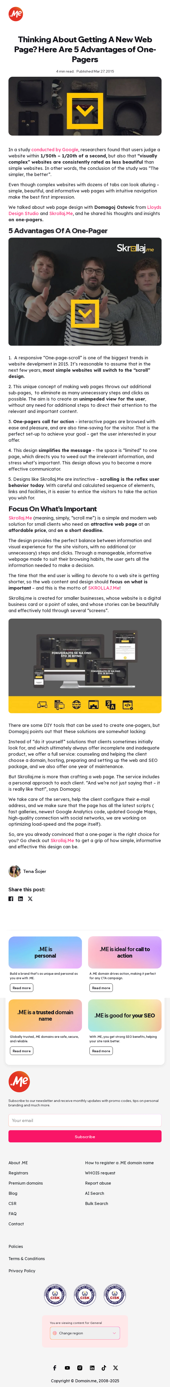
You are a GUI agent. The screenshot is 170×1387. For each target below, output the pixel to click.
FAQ (12, 1213)
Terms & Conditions (26, 1258)
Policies (15, 1246)
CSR (12, 1203)
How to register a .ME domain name (119, 1162)
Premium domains (25, 1183)
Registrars (18, 1172)
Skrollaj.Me (61, 218)
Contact (16, 1223)
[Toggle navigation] (157, 14)
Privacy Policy (21, 1271)
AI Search (94, 1193)
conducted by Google (54, 154)
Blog (12, 1193)
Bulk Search (96, 1203)
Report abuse (98, 1183)
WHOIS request (100, 1172)
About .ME (18, 1162)
